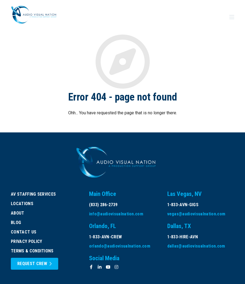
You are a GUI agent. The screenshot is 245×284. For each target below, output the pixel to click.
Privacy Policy (26, 241)
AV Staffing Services (33, 194)
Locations (22, 203)
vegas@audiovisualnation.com (196, 213)
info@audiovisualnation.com (116, 213)
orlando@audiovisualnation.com (119, 246)
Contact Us (23, 232)
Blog (16, 222)
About (17, 213)
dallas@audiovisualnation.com (196, 246)
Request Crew (32, 263)
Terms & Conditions (32, 250)
